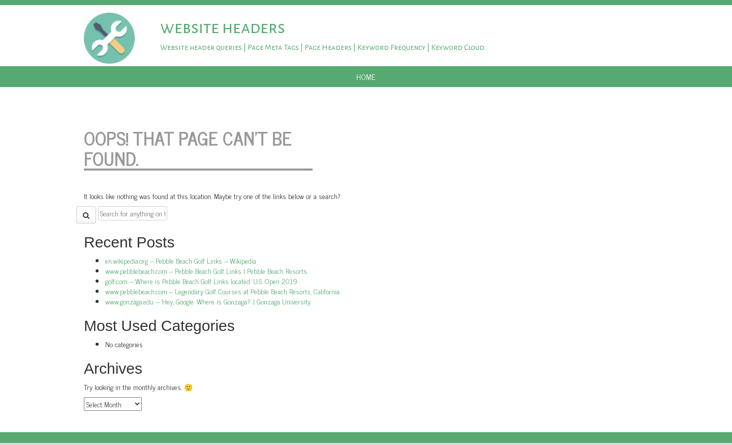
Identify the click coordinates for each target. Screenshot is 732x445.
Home (366, 76)
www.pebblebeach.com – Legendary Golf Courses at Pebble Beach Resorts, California (222, 291)
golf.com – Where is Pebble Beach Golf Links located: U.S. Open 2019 (201, 281)
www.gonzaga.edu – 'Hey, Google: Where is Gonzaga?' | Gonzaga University (208, 301)
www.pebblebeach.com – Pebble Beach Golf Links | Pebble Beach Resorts (206, 270)
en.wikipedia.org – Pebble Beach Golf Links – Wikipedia (180, 260)
